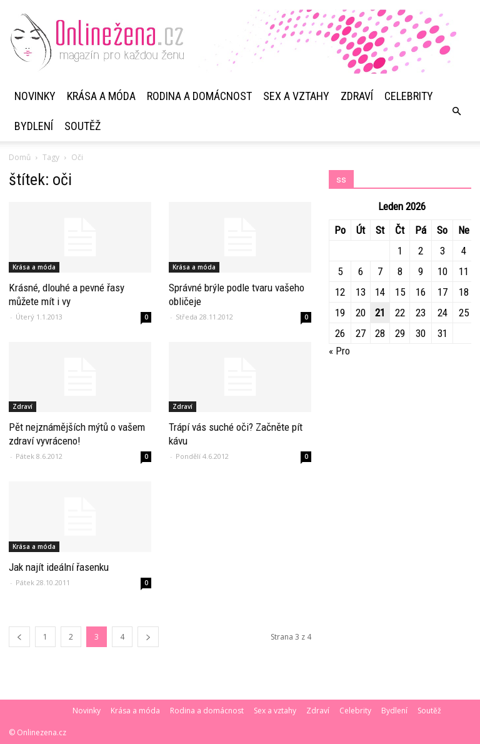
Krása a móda (101, 96)
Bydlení (33, 126)
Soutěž (82, 126)
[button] (456, 111)
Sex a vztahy (296, 96)
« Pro (339, 350)
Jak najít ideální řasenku (59, 567)
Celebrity (408, 96)
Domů (20, 157)
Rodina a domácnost (199, 96)
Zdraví (357, 96)
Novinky (35, 96)
